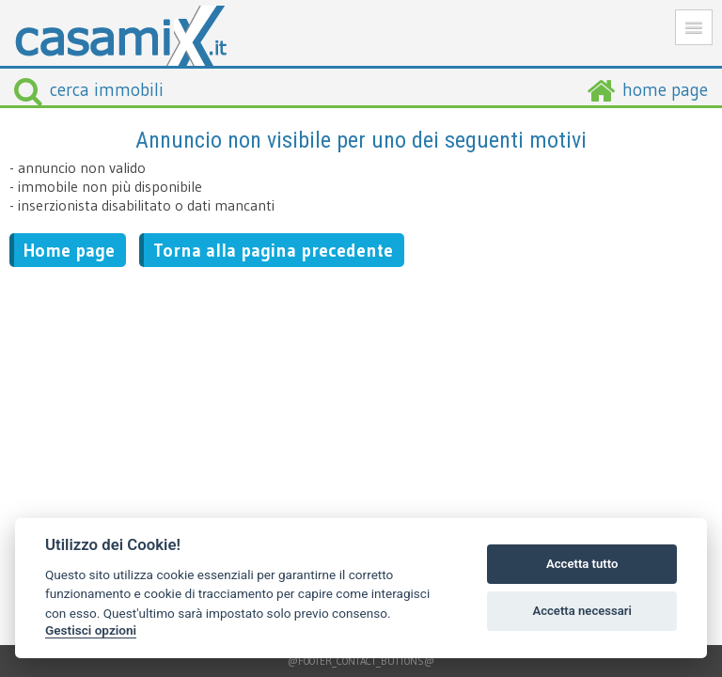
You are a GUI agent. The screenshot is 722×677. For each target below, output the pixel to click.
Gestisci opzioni (90, 630)
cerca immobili (89, 89)
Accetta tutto (582, 564)
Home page (69, 250)
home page (665, 89)
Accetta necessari (582, 611)
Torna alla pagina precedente (273, 250)
